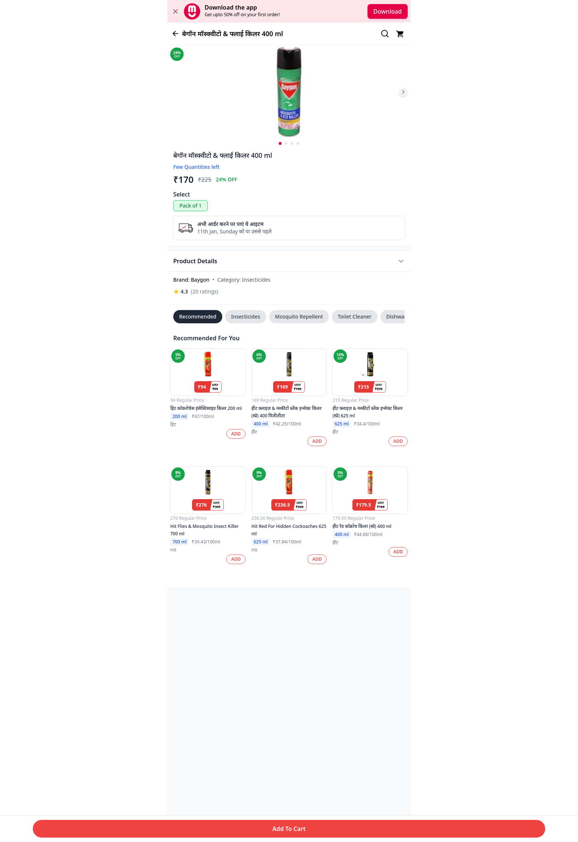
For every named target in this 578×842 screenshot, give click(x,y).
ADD (236, 434)
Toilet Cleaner (355, 316)
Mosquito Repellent (299, 316)
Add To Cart (289, 829)
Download (387, 11)
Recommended (197, 316)
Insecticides (245, 316)
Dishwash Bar (403, 316)
